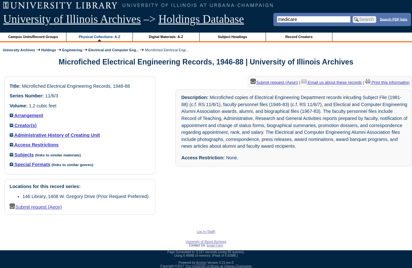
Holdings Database (201, 19)
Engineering (72, 50)
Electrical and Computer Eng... (113, 50)
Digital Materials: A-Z (166, 37)
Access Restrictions (34, 144)
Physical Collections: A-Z (99, 37)
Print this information (387, 82)
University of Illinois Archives (72, 19)
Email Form (215, 245)
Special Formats (30, 164)
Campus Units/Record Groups (33, 37)
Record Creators (299, 37)
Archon (201, 262)
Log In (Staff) (206, 231)
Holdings (48, 50)
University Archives (19, 50)
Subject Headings (232, 37)
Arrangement (26, 115)
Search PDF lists (393, 19)
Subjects (22, 154)
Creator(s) (23, 125)
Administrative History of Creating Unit (55, 135)
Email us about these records (331, 82)
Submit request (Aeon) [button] (36, 207)
